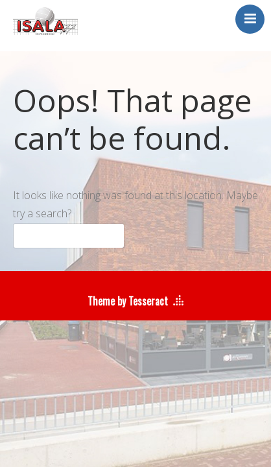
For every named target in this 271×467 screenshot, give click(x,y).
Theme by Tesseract (128, 301)
